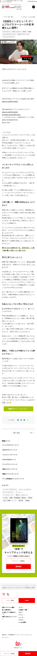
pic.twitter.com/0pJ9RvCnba (11, 114)
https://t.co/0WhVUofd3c (10, 101)
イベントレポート (25, 489)
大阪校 (27, 500)
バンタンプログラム (10, 489)
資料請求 (22, 566)
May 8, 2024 (6, 122)
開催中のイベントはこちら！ (20, 409)
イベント (19, 492)
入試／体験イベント (10, 500)
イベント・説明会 (20, 561)
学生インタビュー (22, 495)
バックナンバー (8, 495)
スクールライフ (8, 492)
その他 (5, 498)
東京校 (21, 500)
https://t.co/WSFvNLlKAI (10, 112)
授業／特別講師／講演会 (17, 498)
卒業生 (30, 498)
